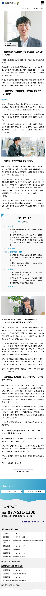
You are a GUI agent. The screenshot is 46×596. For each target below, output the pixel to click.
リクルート (30, 8)
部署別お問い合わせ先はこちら (33, 522)
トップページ (22, 8)
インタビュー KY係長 (39, 8)
